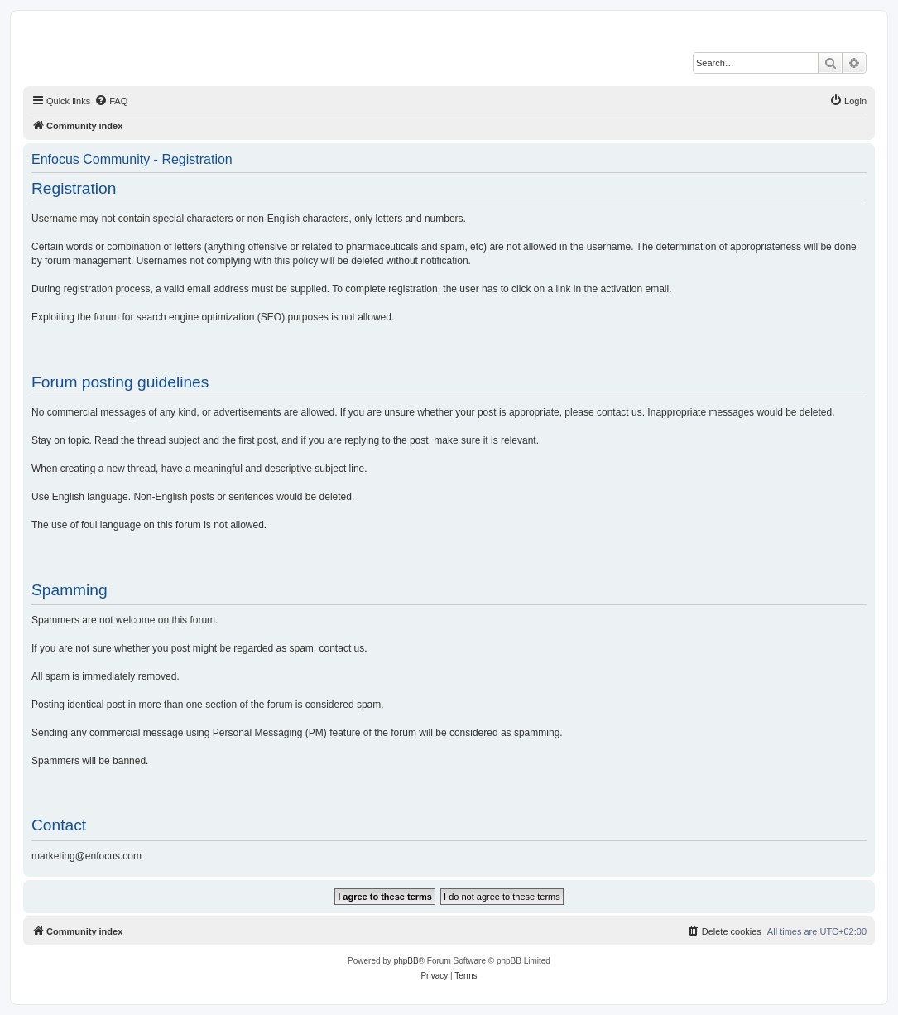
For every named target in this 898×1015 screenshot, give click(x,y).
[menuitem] (110, 101)
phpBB (406, 960)
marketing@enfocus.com (86, 856)
